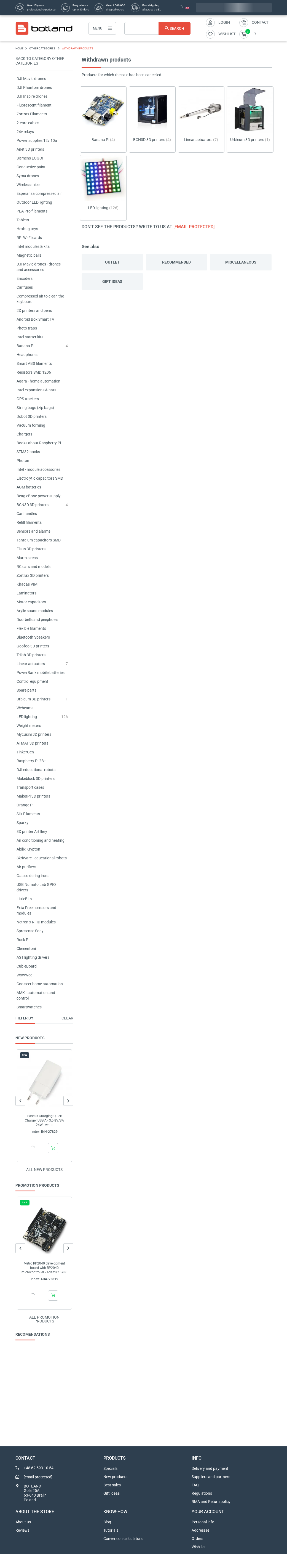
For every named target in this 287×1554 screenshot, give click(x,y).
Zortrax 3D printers (33, 575)
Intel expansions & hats (36, 390)
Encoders (25, 278)
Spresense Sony (30, 931)
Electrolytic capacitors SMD (40, 478)
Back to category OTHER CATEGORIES (40, 60)
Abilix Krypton (28, 849)
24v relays (25, 131)
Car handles (27, 513)
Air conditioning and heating (41, 840)
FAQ (195, 1485)
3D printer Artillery (32, 831)
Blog (107, 1522)
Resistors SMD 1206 (34, 372)
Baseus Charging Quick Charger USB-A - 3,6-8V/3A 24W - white (44, 1120)
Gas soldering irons (33, 875)
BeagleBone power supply (39, 496)
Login (224, 22)
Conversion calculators (123, 1538)
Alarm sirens (27, 558)
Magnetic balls (29, 255)
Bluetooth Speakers (33, 637)
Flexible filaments (31, 628)
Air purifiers (26, 867)
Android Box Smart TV (35, 319)
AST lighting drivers (33, 957)
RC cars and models (33, 566)
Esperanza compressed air (39, 193)
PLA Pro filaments (32, 211)
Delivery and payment (210, 1468)
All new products (44, 1169)
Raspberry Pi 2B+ (31, 761)
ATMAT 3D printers (32, 743)
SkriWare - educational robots (42, 858)
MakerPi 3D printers (33, 796)
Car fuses (25, 287)
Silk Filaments (28, 814)
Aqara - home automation (38, 381)
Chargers (24, 434)
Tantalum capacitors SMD (39, 540)
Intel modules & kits (33, 246)
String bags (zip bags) (35, 407)
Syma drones (28, 176)
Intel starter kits (30, 337)
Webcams (25, 708)
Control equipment (32, 681)
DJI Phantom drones (34, 87)
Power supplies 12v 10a (37, 140)
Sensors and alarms (33, 531)
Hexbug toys (27, 229)
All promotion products (44, 1319)
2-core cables (28, 123)
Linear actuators (31, 664)
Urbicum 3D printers (33, 699)
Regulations (202, 1493)
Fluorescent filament (34, 105)
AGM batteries (29, 487)
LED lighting (27, 716)
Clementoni (26, 948)
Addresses (201, 1530)
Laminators (26, 593)
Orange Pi (25, 805)
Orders (197, 1538)
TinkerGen (25, 752)
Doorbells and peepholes (37, 619)
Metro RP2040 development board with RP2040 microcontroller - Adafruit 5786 (44, 1267)
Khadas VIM (27, 584)
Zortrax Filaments (32, 114)
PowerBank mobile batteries (41, 672)
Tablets (23, 220)
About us (23, 1522)
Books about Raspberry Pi (39, 443)
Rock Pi (23, 939)
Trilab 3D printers (31, 655)
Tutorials (110, 1530)
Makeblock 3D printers (36, 778)
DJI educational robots (36, 769)
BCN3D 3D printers (33, 505)
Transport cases (30, 787)
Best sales (112, 1485)
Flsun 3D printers (31, 549)
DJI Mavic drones (31, 78)
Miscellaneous (240, 262)
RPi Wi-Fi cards (29, 237)
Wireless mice (28, 184)
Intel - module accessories (38, 469)
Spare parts (26, 690)
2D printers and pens (34, 310)
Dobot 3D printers (32, 416)
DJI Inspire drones (32, 96)
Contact (260, 22)
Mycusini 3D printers (34, 734)
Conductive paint (31, 167)
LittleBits (24, 899)
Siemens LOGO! (30, 158)
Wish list (199, 1547)
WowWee (24, 975)
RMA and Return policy (211, 1501)
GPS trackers (28, 399)
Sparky (22, 822)
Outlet (112, 262)
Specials (110, 1468)
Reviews (22, 1530)
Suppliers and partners (211, 1477)
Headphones (27, 354)
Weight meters (29, 725)
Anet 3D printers (30, 149)
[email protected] (193, 226)
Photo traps (27, 328)
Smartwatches (29, 1007)
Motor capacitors (31, 602)
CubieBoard (27, 966)
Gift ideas (112, 281)
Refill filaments (29, 522)
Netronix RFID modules (36, 922)
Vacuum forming (31, 425)
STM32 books (28, 452)
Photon (23, 460)
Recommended (176, 262)
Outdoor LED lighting (34, 202)
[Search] (157, 28)
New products (115, 1477)
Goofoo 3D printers (33, 646)
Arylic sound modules (35, 611)
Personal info (203, 1522)
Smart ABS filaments (34, 363)
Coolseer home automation (40, 984)
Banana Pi (25, 346)
